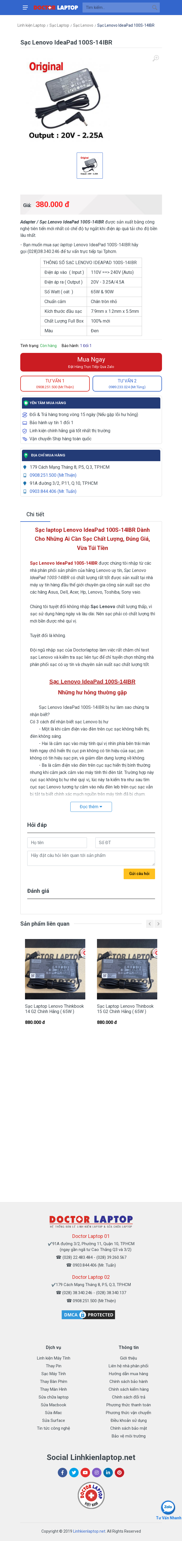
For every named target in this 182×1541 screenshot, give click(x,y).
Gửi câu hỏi (139, 873)
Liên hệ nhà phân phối (128, 1365)
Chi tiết (35, 514)
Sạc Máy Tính (53, 1373)
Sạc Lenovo (83, 25)
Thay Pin (53, 1365)
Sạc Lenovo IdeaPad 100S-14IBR (125, 25)
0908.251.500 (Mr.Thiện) (53, 475)
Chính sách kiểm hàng (129, 1389)
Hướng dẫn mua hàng (128, 1373)
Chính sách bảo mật (128, 1428)
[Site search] (116, 8)
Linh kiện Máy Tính (53, 1358)
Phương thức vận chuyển (128, 1412)
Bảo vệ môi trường (129, 1436)
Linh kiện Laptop (32, 25)
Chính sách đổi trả (128, 1397)
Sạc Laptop (59, 25)
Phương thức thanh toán (128, 1404)
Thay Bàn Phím (53, 1381)
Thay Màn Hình (53, 1389)
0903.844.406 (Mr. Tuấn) (53, 491)
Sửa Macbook (53, 1404)
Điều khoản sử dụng (129, 1420)
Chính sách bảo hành (128, 1381)
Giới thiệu (128, 1358)
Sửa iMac (53, 1412)
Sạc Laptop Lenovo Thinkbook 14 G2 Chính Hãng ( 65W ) (54, 1009)
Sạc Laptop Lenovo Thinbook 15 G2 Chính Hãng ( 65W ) (125, 1009)
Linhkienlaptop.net (89, 1531)
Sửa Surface (53, 1420)
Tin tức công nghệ (53, 1428)
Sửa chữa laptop (54, 1397)
